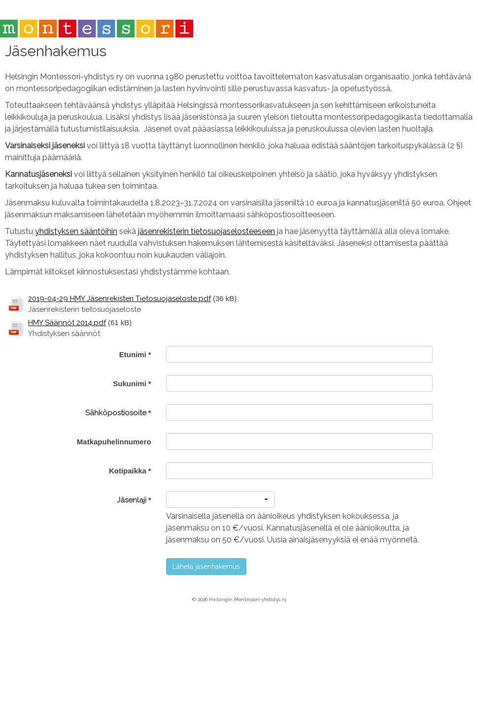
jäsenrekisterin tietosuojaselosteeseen (206, 231)
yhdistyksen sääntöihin (76, 231)
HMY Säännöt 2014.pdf (67, 322)
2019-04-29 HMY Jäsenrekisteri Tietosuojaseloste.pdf (119, 298)
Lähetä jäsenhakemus (206, 566)
